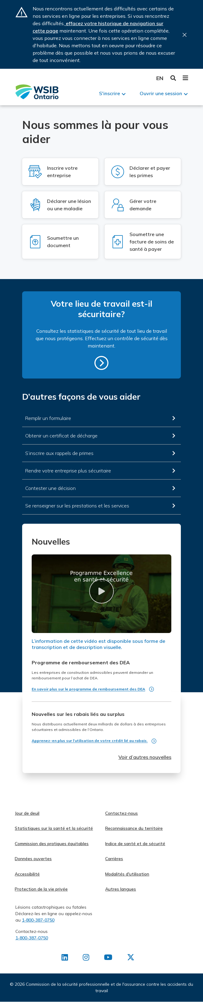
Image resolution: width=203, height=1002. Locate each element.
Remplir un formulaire (48, 418)
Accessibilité (27, 874)
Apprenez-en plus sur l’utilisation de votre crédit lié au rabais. (90, 740)
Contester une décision (50, 488)
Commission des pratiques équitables (52, 843)
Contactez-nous (121, 813)
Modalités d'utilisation (127, 874)
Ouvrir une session (161, 93)
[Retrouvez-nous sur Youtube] (108, 958)
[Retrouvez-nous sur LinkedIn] (65, 958)
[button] (101, 591)
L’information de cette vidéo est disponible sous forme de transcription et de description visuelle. (98, 644)
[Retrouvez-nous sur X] (130, 958)
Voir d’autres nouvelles (144, 757)
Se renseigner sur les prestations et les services (77, 506)
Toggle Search (173, 78)
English (159, 78)
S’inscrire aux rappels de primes (59, 453)
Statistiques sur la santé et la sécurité (54, 828)
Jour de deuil (27, 813)
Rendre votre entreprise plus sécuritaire (68, 471)
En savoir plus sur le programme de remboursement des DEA (88, 689)
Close (184, 35)
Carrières (114, 858)
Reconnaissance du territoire (134, 828)
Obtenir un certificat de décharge (61, 436)
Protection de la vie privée (41, 889)
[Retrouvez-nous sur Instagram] (86, 958)
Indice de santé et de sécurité (135, 843)
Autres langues (120, 889)
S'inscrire (109, 93)
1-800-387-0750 (38, 920)
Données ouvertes (33, 858)
